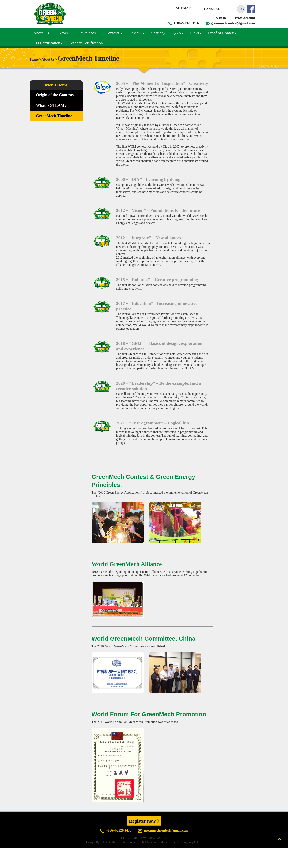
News (65, 33)
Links (195, 33)
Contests (114, 33)
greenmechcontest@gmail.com (233, 23)
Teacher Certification (87, 43)
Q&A (177, 33)
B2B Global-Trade (124, 842)
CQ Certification (47, 43)
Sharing (158, 33)
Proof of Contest (222, 33)
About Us (42, 33)
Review (136, 33)
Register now (144, 821)
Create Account (244, 18)
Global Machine (147, 842)
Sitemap (183, 8)
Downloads (88, 33)
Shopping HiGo (191, 842)
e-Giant (105, 842)
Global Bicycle (169, 842)
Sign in (221, 18)
